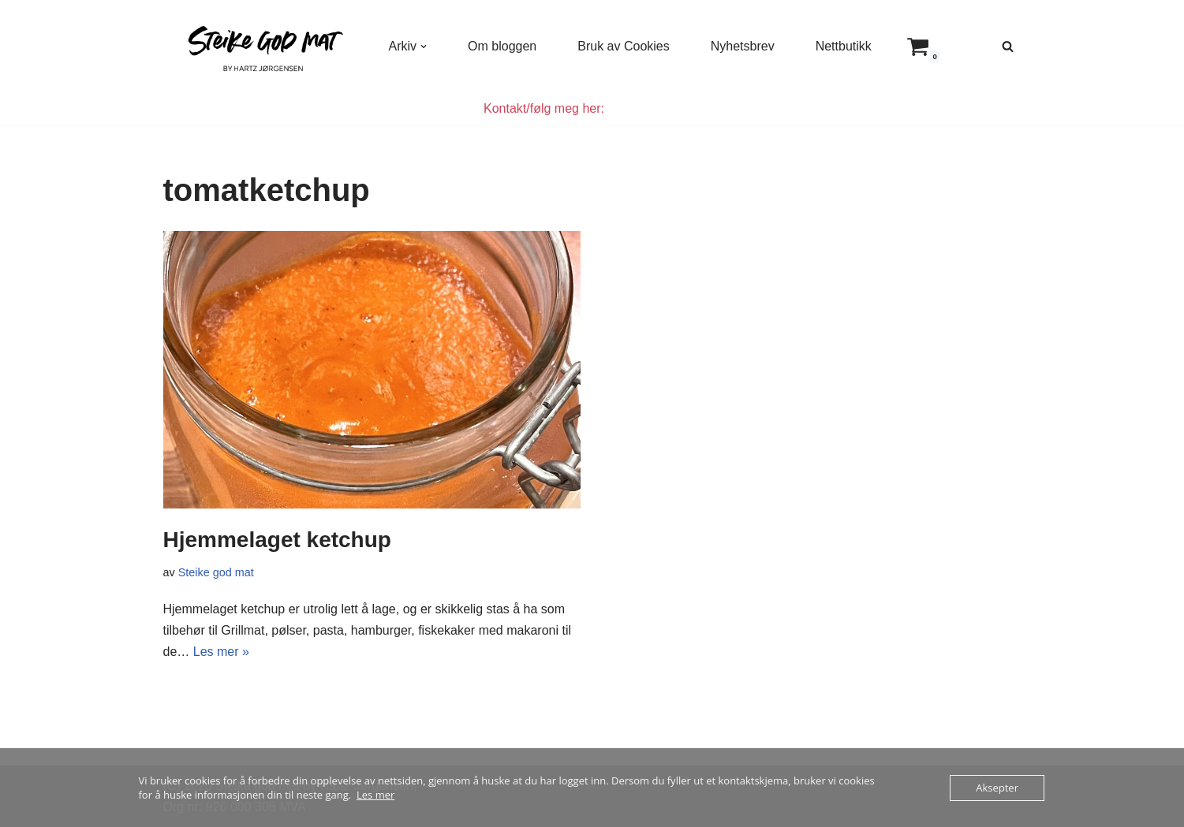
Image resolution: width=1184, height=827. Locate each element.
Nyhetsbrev (743, 46)
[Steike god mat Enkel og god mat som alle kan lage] (262, 46)
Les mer (375, 795)
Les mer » (221, 651)
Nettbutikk (844, 46)
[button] (423, 46)
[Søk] (1008, 46)
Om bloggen (502, 46)
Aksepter (997, 787)
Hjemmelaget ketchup (277, 539)
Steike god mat (216, 572)
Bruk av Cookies (623, 46)
